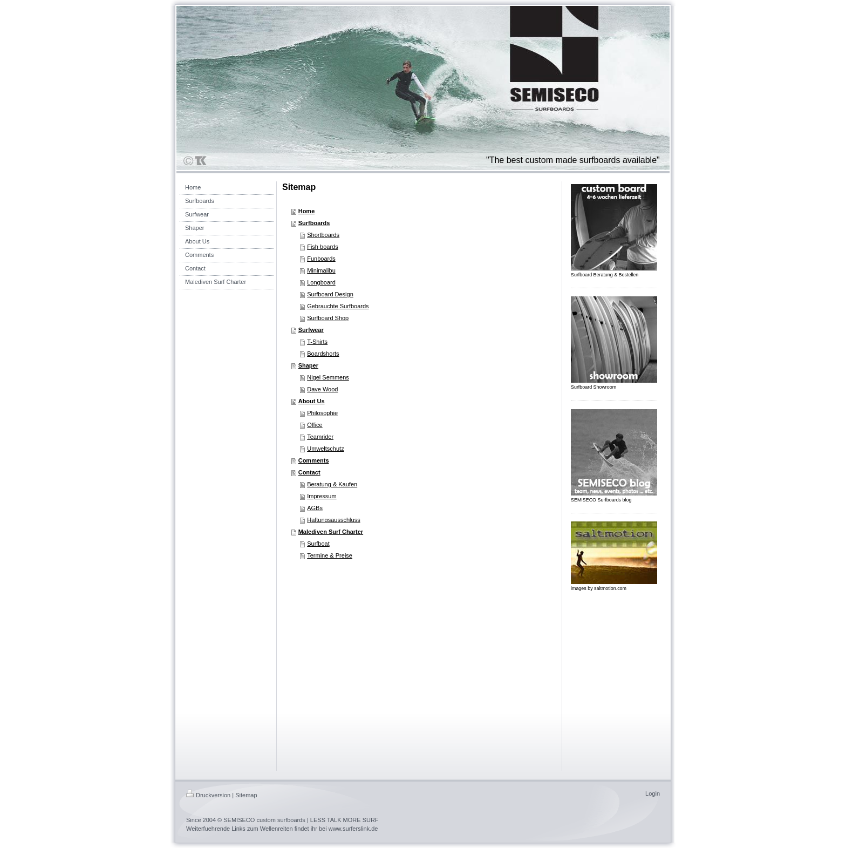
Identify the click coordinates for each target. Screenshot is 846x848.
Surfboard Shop (328, 318)
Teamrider (320, 436)
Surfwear (311, 330)
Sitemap (246, 795)
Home (306, 211)
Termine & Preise (329, 555)
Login (652, 793)
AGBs (315, 508)
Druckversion (208, 795)
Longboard (321, 282)
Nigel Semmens (328, 377)
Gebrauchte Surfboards (338, 306)
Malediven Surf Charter (330, 531)
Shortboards (323, 235)
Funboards (321, 258)
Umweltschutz (325, 448)
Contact (309, 472)
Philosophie (322, 413)
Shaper (308, 365)
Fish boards (322, 246)
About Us (311, 401)
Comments (313, 460)
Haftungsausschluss (333, 520)
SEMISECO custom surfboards (264, 820)
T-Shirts (317, 341)
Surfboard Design (330, 294)
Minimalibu (321, 270)
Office (315, 425)
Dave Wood (322, 389)
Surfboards (314, 223)
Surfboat (318, 543)
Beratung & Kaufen (332, 484)
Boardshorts (323, 353)
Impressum (321, 496)
